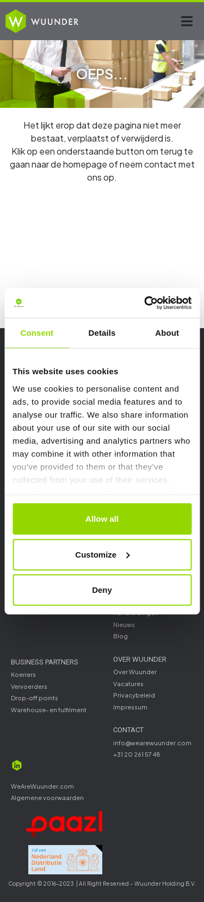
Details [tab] (102, 332)
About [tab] (167, 332)
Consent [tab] (36, 332)
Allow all (102, 518)
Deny (102, 589)
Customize (102, 554)
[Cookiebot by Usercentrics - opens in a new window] (145, 303)
